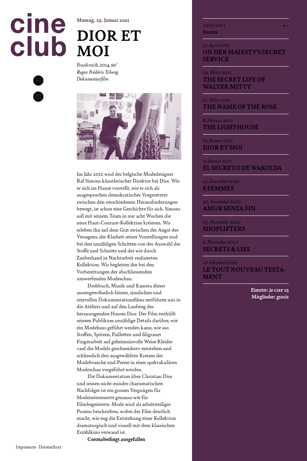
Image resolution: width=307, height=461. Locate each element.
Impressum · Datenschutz (38, 447)
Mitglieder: (263, 296)
